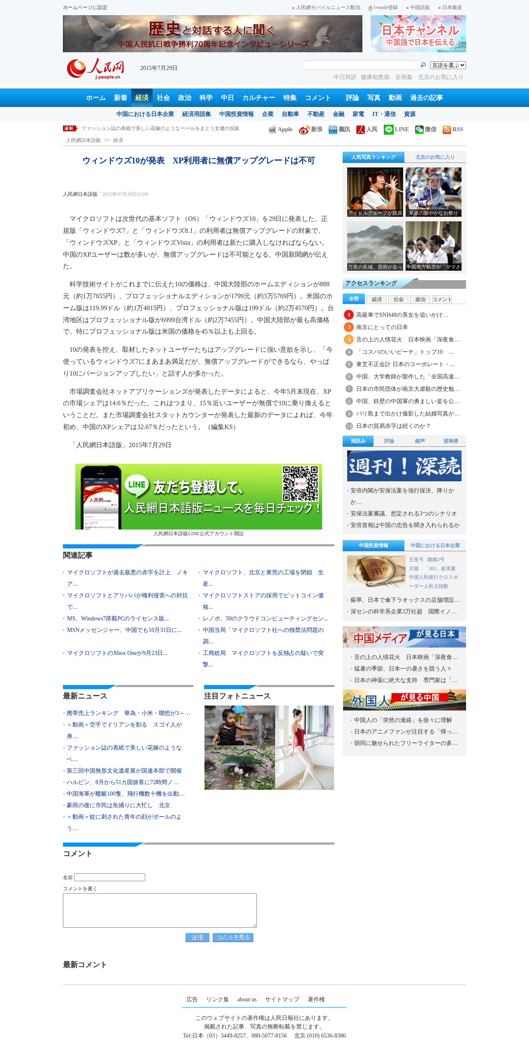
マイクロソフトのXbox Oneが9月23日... (117, 653)
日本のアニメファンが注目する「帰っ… (406, 732)
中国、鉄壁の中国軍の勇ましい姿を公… (408, 401)
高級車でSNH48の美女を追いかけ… (402, 315)
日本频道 (450, 7)
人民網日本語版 (83, 140)
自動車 (290, 114)
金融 (338, 114)
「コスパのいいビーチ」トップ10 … (405, 352)
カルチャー (258, 97)
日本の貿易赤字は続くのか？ (393, 426)
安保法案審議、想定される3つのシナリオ (403, 514)
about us (247, 999)
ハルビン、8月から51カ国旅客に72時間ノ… (123, 782)
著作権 (316, 999)
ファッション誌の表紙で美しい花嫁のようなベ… (124, 753)
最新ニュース (85, 696)
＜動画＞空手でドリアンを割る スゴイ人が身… (124, 730)
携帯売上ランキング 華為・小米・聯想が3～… (128, 713)
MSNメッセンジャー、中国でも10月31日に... (124, 630)
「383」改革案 (440, 568)
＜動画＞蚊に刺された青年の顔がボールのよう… (124, 822)
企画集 (404, 77)
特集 (290, 97)
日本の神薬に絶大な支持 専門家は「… (406, 680)
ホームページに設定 (85, 7)
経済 (141, 97)
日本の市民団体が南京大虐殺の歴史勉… (408, 389)
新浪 (311, 129)
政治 (184, 97)
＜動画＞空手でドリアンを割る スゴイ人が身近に (138, 128)
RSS (453, 129)
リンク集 (217, 999)
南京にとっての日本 (382, 327)
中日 (227, 97)
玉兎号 (416, 559)
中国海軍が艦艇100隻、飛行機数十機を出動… (126, 794)
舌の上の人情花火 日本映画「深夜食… (408, 340)
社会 (163, 97)
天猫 (414, 568)
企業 (268, 114)
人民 (367, 129)
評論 (352, 97)
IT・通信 (384, 114)
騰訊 (339, 129)
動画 (395, 97)
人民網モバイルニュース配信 (326, 7)
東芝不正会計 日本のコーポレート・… (406, 364)
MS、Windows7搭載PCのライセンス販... (118, 618)
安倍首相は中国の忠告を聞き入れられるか (405, 525)
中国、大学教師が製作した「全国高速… (408, 377)
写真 (374, 97)
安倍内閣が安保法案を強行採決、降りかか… (402, 496)
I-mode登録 (383, 7)
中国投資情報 (236, 114)
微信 (425, 129)
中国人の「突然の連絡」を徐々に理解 (403, 720)
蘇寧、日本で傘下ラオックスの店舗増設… (405, 600)
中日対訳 (345, 77)
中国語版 (418, 7)
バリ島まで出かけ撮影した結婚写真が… (408, 414)
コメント (318, 97)
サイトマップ (282, 999)
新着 (120, 97)
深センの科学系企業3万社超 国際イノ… (403, 611)
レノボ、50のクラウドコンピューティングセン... (265, 618)
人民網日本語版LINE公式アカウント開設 (198, 500)
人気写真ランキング (373, 157)
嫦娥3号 (436, 559)
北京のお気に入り (441, 77)
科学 (206, 97)
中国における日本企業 (145, 114)
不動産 (316, 114)
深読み (358, 441)
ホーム (96, 97)
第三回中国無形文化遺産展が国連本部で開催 (124, 771)
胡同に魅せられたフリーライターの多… (406, 743)
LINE (396, 129)
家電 (358, 114)
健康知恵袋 (376, 77)
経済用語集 (196, 114)
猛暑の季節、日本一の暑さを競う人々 (403, 669)
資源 (409, 114)
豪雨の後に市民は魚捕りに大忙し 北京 (118, 805)
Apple (280, 129)
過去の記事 (426, 97)
